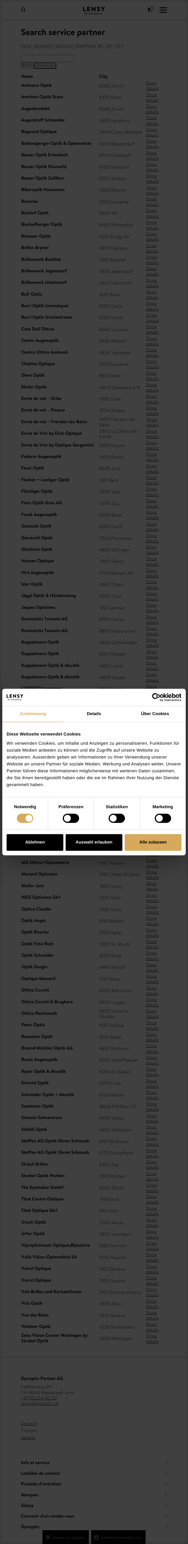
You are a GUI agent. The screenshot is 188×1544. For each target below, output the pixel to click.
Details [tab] (94, 713)
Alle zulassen (153, 842)
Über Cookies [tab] (155, 713)
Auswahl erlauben (94, 842)
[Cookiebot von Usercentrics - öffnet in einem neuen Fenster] (156, 697)
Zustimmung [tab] (33, 713)
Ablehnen (35, 842)
